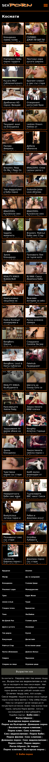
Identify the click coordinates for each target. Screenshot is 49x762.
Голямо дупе (31, 621)
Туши (27, 602)
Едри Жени (30, 596)
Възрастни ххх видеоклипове (23, 681)
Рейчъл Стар (8, 645)
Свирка (5, 658)
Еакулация (7, 639)
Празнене (29, 658)
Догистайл (30, 639)
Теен (4, 614)
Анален (28, 571)
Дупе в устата (8, 627)
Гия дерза (6, 633)
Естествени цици (33, 645)
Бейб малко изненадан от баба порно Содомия (34, 476)
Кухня (28, 633)
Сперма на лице (9, 664)
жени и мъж (7, 602)
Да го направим (32, 577)
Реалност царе (9, 589)
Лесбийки (29, 614)
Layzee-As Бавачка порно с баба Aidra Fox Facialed (13, 563)
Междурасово (31, 589)
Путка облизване (10, 652)
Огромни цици (31, 664)
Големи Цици (31, 583)
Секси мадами (9, 696)
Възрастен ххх (24, 671)
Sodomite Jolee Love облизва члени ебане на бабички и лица (35, 193)
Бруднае (6, 571)
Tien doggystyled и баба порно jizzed (12, 192)
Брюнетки (29, 608)
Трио (4, 596)
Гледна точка (8, 608)
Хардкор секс (22, 678)
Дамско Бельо (31, 652)
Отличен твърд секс (18, 693)
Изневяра (29, 627)
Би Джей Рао (8, 621)
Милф (5, 577)
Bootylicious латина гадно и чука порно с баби (12, 519)
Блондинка (7, 583)
